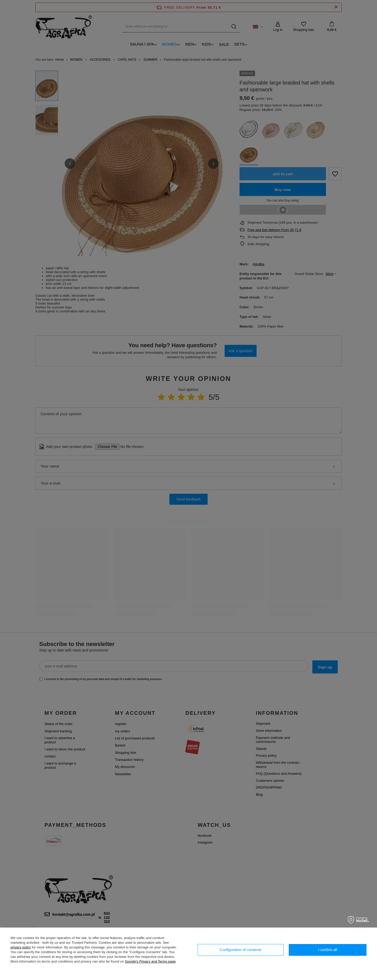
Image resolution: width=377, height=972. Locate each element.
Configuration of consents (241, 950)
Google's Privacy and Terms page (150, 961)
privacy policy (20, 947)
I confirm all (327, 950)
